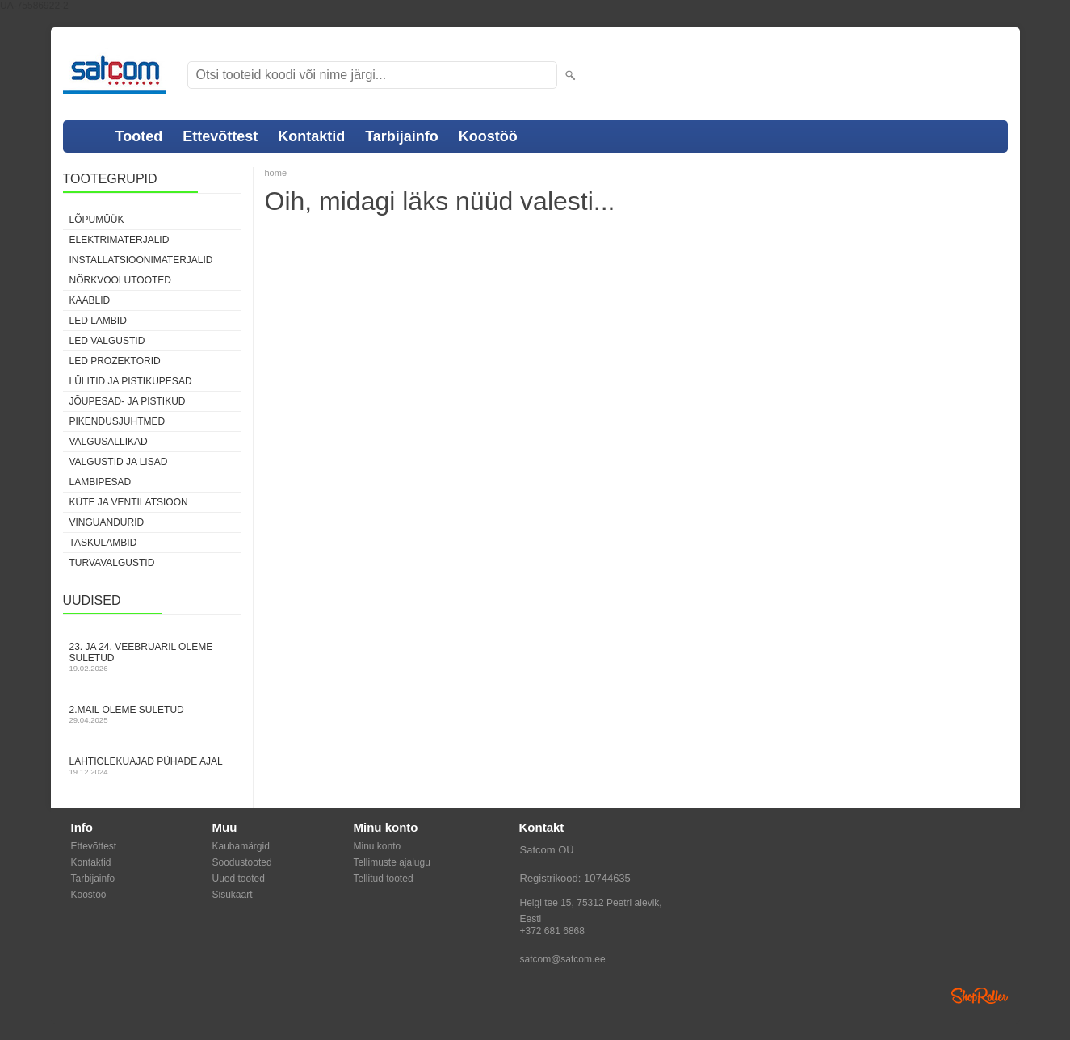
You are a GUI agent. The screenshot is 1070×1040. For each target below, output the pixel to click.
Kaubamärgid (241, 846)
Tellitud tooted (383, 878)
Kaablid (90, 300)
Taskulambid (103, 542)
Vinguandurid (107, 522)
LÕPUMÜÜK (96, 219)
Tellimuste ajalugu (392, 862)
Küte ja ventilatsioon (128, 502)
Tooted (139, 136)
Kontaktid (311, 136)
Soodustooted (242, 862)
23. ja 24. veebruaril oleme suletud (151, 657)
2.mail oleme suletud (151, 714)
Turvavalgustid (112, 562)
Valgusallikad (108, 441)
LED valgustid (107, 340)
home (276, 173)
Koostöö (488, 136)
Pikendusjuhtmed (117, 421)
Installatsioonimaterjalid (141, 260)
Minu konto (377, 846)
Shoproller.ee (979, 996)
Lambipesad (100, 482)
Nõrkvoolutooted (120, 280)
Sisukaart (232, 894)
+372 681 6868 (552, 931)
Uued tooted (238, 878)
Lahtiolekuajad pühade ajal (151, 766)
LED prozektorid (115, 361)
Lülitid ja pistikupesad (130, 381)
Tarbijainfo (401, 136)
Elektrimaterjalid (119, 239)
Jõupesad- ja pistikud (127, 401)
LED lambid (98, 320)
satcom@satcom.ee (563, 959)
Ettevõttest (220, 136)
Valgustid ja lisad (118, 462)
